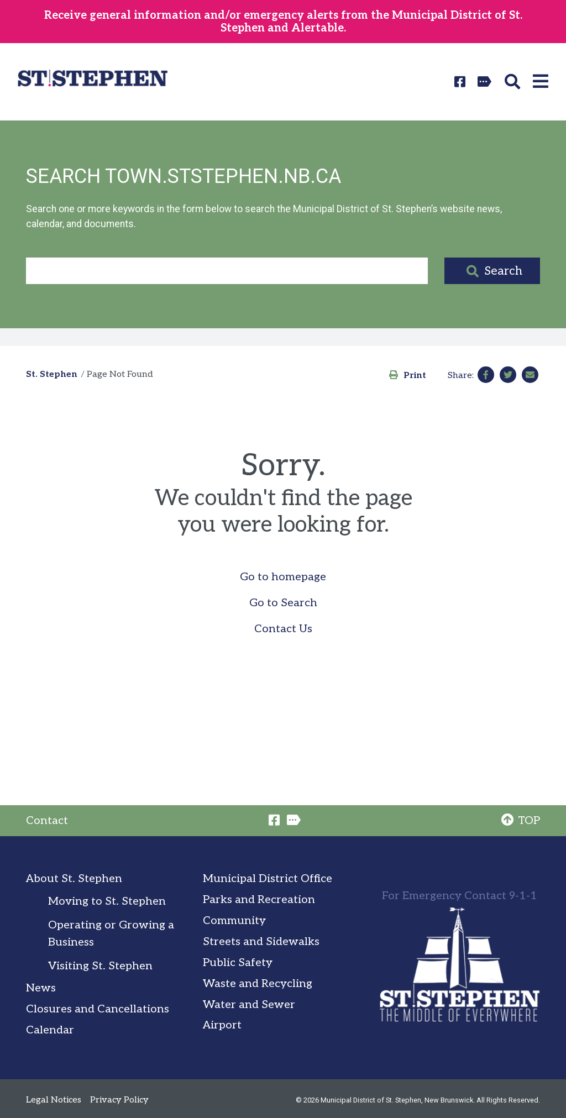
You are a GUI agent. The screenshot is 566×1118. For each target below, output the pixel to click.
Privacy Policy (119, 1100)
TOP (520, 820)
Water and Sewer (249, 1004)
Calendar (50, 1030)
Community (234, 920)
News (41, 988)
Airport (222, 1025)
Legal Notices (53, 1100)
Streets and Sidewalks (261, 941)
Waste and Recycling (257, 983)
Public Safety (237, 962)
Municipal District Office (267, 878)
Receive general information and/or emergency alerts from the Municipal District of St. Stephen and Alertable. (283, 22)
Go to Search (283, 603)
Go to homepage (283, 577)
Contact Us (283, 629)
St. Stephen (51, 374)
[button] (514, 82)
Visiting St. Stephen (100, 966)
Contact (47, 820)
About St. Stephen (74, 878)
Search (503, 271)
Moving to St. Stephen (107, 901)
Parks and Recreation (259, 899)
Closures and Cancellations (97, 1009)
